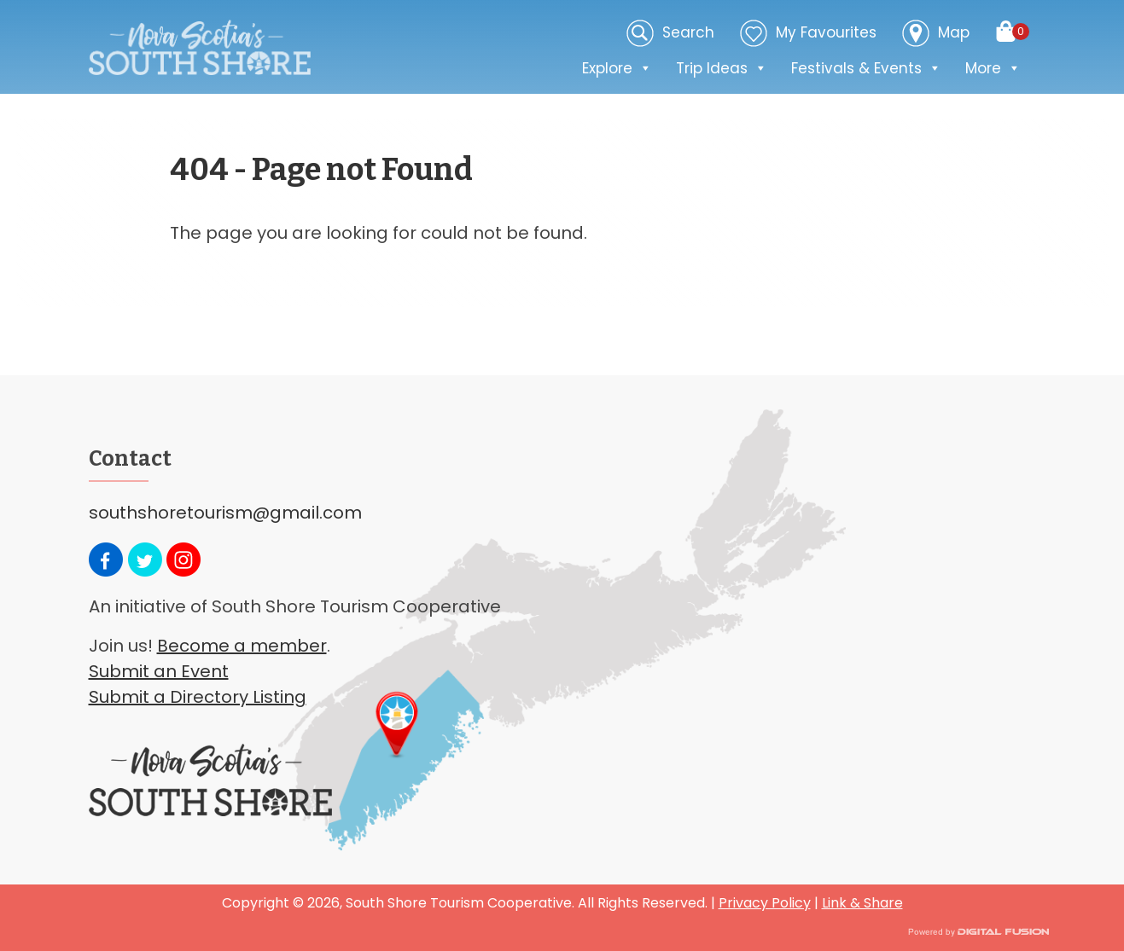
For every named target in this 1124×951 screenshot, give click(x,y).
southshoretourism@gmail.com (225, 513)
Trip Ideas (721, 68)
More (993, 68)
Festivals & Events (866, 68)
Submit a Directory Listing (197, 697)
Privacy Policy (765, 903)
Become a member (242, 646)
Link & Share (862, 903)
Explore (617, 68)
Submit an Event (159, 671)
